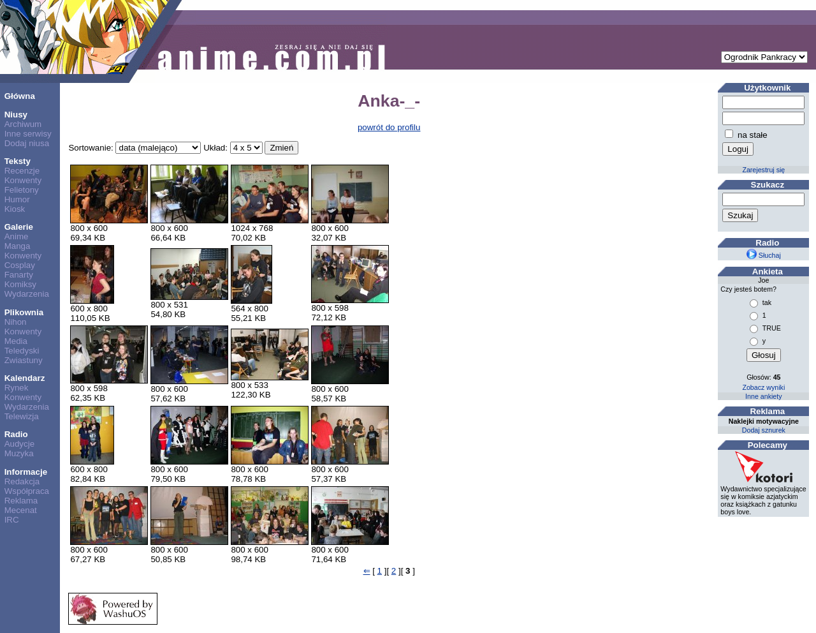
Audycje (19, 444)
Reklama (21, 500)
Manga (17, 246)
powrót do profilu (389, 127)
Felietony (21, 190)
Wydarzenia (26, 294)
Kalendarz (24, 378)
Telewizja (21, 416)
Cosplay (19, 265)
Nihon (15, 322)
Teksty (17, 161)
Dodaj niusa (26, 143)
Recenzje (22, 170)
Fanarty (18, 274)
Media (15, 341)
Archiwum (23, 124)
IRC (11, 520)
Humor (17, 199)
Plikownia (23, 312)
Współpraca (26, 491)
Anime (16, 236)
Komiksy (20, 284)
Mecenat (20, 510)
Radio (16, 434)
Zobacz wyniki (763, 387)
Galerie (18, 227)
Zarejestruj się (763, 170)
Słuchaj (764, 255)
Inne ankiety (763, 396)
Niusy (15, 114)
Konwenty (23, 180)
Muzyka (19, 453)
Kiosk (15, 209)
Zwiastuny (23, 360)
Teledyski (22, 350)
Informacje (25, 472)
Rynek (16, 387)
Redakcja (22, 481)
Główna (19, 96)
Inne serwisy (28, 133)
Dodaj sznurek (763, 430)
